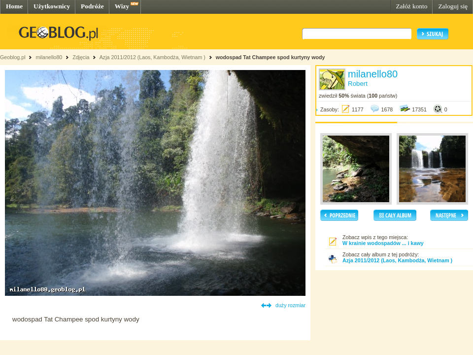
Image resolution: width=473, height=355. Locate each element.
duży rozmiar (290, 305)
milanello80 (48, 57)
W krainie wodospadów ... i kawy (383, 243)
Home (14, 6)
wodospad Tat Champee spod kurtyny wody (270, 57)
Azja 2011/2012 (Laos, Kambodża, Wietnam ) (152, 57)
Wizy (122, 6)
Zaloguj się (453, 6)
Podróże (92, 6)
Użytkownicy (52, 6)
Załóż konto (411, 6)
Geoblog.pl (13, 57)
